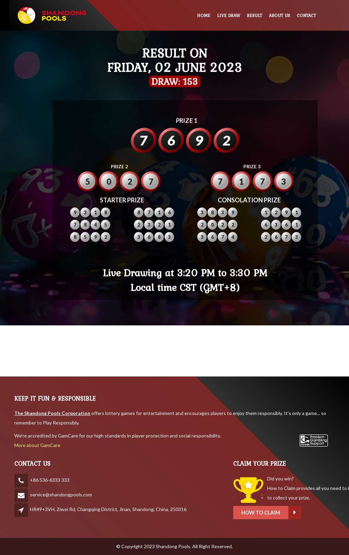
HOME (203, 15)
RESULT (254, 15)
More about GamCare (37, 445)
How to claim (310, 512)
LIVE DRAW (228, 15)
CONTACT (306, 15)
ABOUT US (279, 15)
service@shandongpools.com (61, 494)
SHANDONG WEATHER (174, 350)
